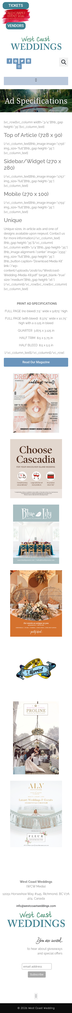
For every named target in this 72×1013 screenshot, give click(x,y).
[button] (63, 62)
